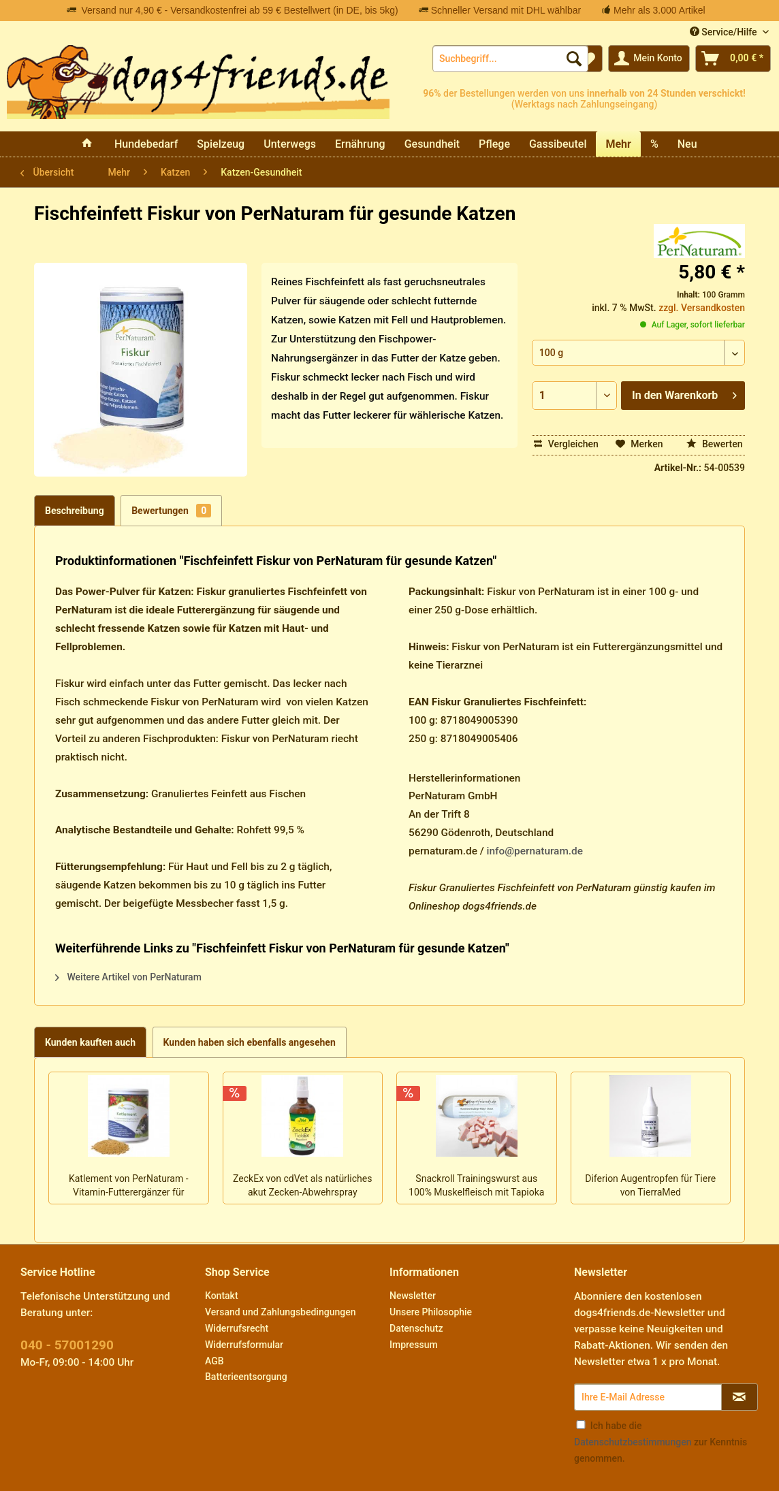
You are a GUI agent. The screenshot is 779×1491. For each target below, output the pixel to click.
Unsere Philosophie (431, 1311)
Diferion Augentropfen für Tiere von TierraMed (650, 1185)
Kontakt (221, 1295)
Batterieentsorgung (246, 1376)
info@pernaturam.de (535, 851)
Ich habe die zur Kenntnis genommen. (660, 1442)
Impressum (414, 1344)
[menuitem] (510, 58)
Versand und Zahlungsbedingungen (280, 1311)
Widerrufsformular (244, 1344)
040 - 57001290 (67, 1345)
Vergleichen (566, 443)
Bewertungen (171, 510)
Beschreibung (74, 510)
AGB (214, 1361)
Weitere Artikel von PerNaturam (128, 977)
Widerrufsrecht (236, 1328)
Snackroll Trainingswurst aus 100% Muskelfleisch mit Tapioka (476, 1185)
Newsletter (413, 1295)
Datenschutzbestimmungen (632, 1442)
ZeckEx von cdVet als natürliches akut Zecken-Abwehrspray (302, 1185)
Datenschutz (416, 1328)
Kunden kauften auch (90, 1042)
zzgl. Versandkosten (701, 307)
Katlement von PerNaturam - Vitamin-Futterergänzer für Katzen (129, 1186)
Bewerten (714, 443)
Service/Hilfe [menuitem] (724, 32)
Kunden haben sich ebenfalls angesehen (249, 1042)
